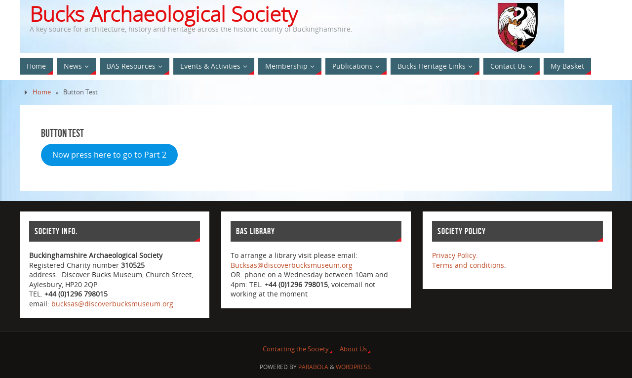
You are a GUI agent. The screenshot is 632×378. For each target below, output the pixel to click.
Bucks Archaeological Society (163, 14)
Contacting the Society (296, 349)
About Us (353, 349)
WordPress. (354, 367)
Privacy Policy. (455, 255)
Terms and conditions (468, 265)
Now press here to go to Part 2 (109, 154)
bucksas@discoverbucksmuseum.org (112, 303)
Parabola (313, 367)
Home (42, 92)
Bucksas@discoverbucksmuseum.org (292, 265)
